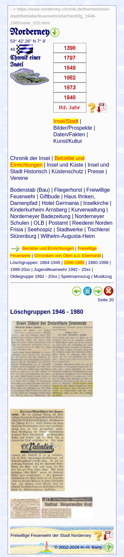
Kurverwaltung (88, 210)
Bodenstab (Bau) (30, 190)
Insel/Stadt (65, 121)
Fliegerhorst (68, 190)
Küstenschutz (67, 171)
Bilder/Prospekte (72, 128)
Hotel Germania (60, 203)
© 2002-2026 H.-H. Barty (78, 547)
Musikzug (103, 276)
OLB (39, 223)
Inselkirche (95, 203)
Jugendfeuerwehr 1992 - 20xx (62, 269)
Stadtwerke (70, 229)
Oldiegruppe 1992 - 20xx (33, 276)
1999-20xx (20, 269)
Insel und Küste (65, 165)
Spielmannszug (75, 276)
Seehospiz (39, 229)
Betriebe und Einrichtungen (48, 248)
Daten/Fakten (69, 134)
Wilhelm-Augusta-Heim (68, 236)
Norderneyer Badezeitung (40, 216)
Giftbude (50, 196)
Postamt (58, 223)
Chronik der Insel (30, 158)
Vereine (19, 178)
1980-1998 (98, 262)
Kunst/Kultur (67, 141)
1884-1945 (50, 262)
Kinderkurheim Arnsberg (38, 210)
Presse (96, 171)
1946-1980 (74, 262)
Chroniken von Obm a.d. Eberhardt (67, 255)
